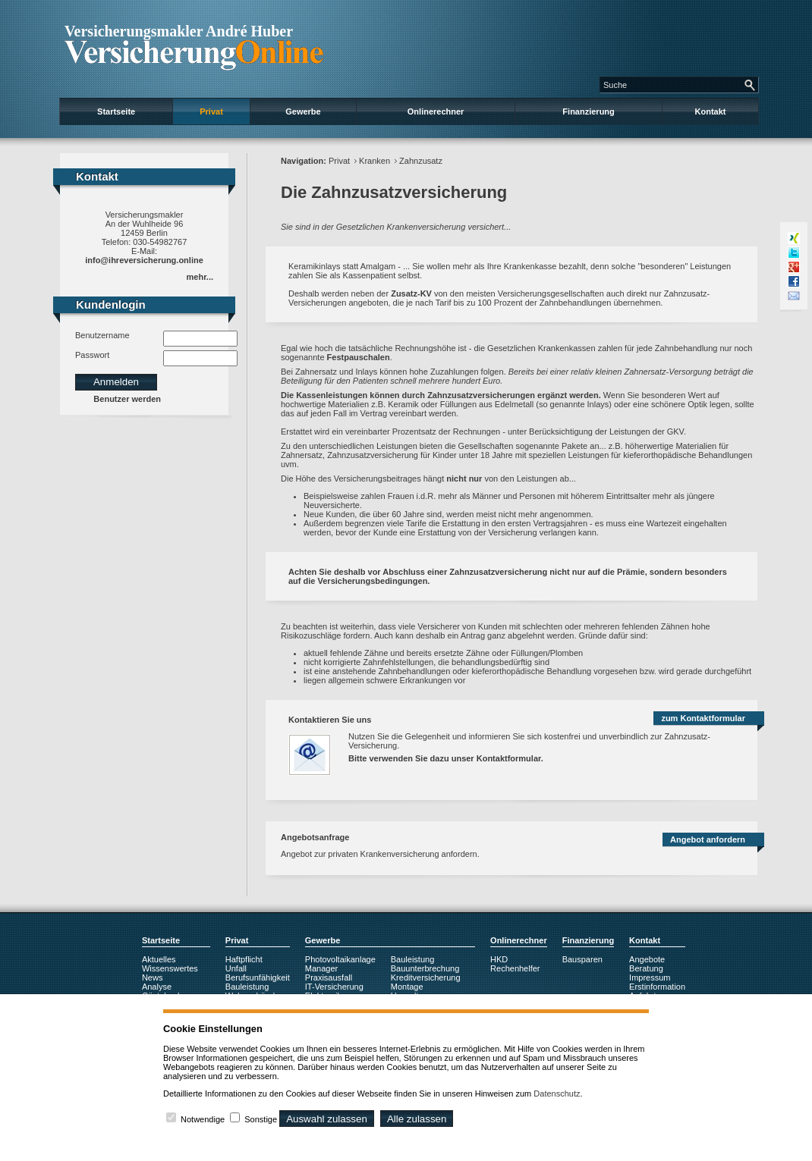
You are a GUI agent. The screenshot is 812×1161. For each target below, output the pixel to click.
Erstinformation (657, 986)
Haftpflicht (244, 959)
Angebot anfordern (707, 839)
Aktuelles (159, 959)
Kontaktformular (509, 758)
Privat (211, 111)
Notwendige (203, 1119)
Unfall (236, 968)
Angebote (647, 959)
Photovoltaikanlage (340, 959)
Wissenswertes (170, 968)
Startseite (116, 111)
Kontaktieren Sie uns (329, 719)
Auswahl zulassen (326, 1119)
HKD (499, 959)
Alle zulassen (417, 1119)
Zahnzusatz (420, 160)
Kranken (374, 160)
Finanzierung (588, 111)
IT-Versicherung (334, 986)
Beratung (646, 968)
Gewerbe (302, 111)
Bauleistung (247, 986)
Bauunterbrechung (425, 968)
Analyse (157, 986)
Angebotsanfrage (315, 837)
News (152, 977)
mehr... (200, 276)
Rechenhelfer (515, 968)
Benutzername (102, 335)
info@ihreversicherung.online (144, 260)
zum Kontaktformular (703, 718)
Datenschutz (556, 1093)
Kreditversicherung (426, 977)
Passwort (92, 354)
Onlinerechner (436, 111)
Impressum (649, 977)
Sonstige (260, 1119)
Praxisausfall (328, 977)
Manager (321, 968)
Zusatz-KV (411, 293)
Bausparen (582, 959)
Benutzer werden (127, 398)
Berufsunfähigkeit (257, 977)
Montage (407, 986)
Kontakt (710, 111)
